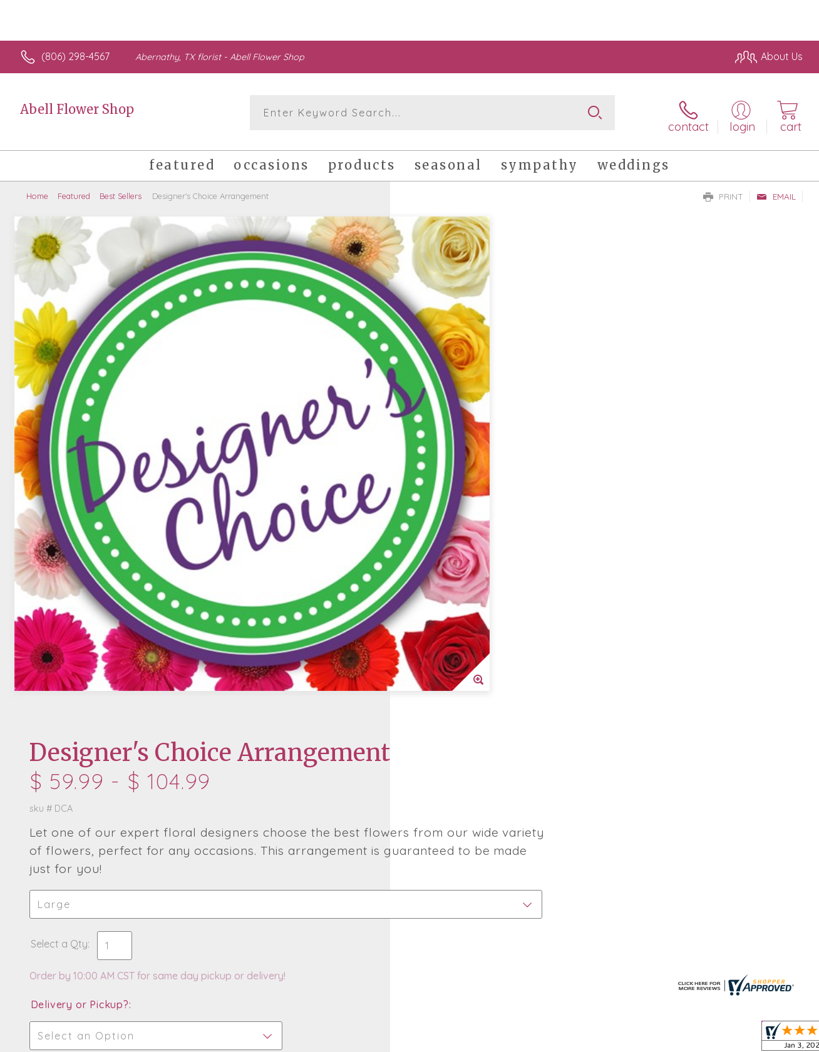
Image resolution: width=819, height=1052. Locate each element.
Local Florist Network (689, 1039)
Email (776, 191)
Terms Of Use (526, 1039)
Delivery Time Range (472, 545)
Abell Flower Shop (77, 109)
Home (37, 191)
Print (723, 191)
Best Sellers (121, 191)
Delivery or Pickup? (460, 474)
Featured (74, 191)
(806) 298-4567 (75, 56)
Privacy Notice (600, 1039)
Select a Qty (439, 413)
